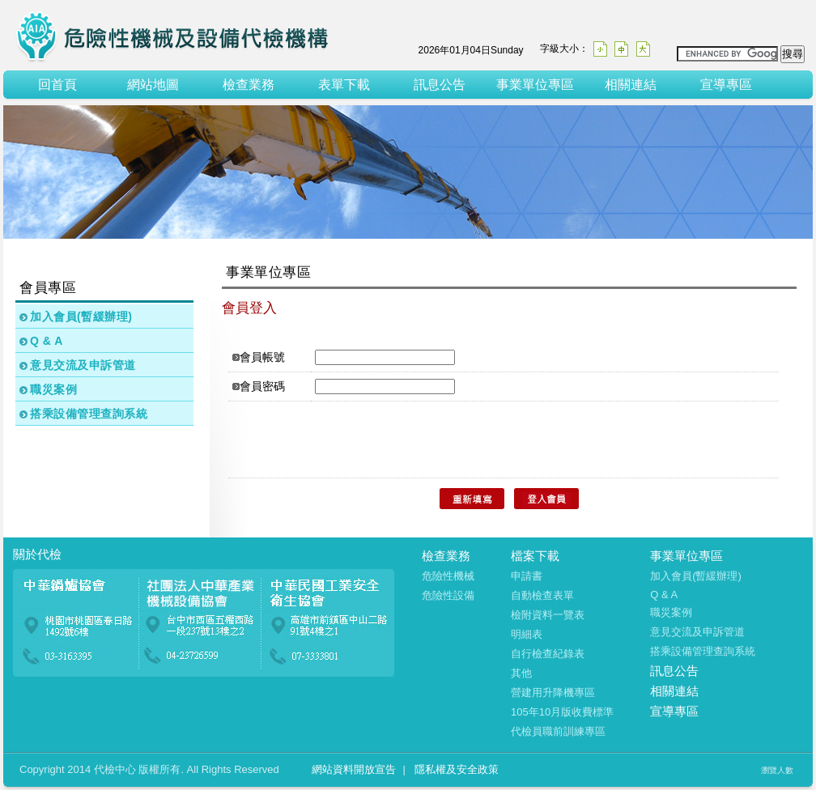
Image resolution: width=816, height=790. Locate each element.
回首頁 (57, 84)
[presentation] (363, 439)
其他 (521, 673)
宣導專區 (726, 84)
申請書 (526, 576)
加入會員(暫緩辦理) (81, 316)
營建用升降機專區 (553, 692)
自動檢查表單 (542, 595)
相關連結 (631, 84)
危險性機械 (448, 576)
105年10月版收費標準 (562, 712)
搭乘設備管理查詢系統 (88, 413)
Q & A (46, 340)
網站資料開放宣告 (354, 769)
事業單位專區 (535, 84)
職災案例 (53, 389)
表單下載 (344, 84)
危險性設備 (448, 595)
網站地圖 (153, 84)
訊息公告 (439, 84)
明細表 (526, 634)
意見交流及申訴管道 (83, 365)
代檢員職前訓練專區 (558, 731)
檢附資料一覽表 (547, 615)
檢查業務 (248, 84)
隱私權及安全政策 (456, 769)
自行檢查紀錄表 (547, 654)
